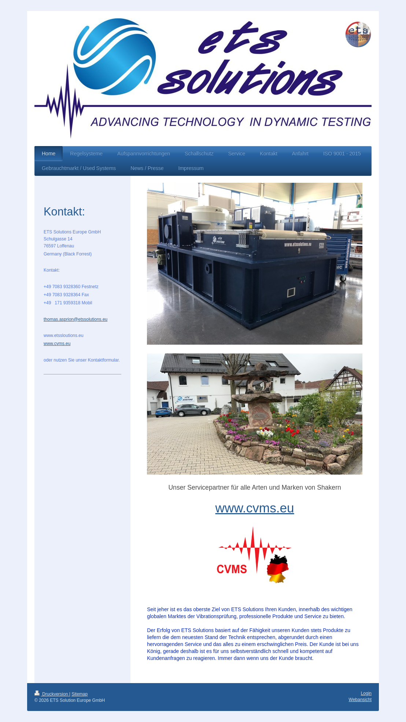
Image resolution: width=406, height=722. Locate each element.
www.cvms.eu (254, 508)
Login (366, 693)
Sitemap (79, 694)
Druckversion (51, 694)
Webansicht (360, 699)
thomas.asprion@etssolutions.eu (75, 319)
